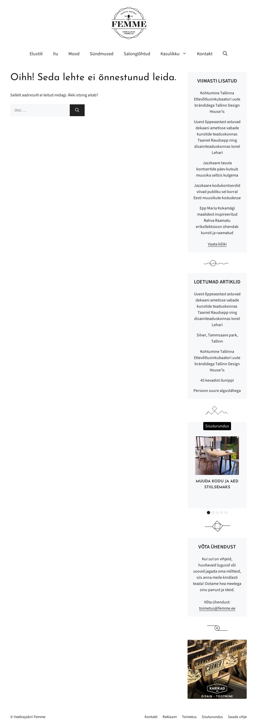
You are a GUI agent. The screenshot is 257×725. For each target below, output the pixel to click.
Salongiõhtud (137, 54)
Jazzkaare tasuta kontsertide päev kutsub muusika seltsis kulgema (217, 169)
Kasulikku (176, 54)
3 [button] (217, 512)
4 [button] (221, 512)
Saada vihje (237, 717)
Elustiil (36, 54)
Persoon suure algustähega (217, 390)
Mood (73, 54)
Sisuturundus (212, 717)
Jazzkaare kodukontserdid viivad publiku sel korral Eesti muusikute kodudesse (217, 192)
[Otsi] (77, 110)
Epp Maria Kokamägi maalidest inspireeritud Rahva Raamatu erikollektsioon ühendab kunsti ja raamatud (217, 220)
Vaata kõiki (217, 244)
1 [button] (208, 512)
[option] (217, 464)
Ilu (55, 54)
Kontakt (204, 54)
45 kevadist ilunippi (217, 380)
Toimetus (189, 717)
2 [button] (213, 512)
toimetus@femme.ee (217, 608)
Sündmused (101, 54)
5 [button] (226, 512)
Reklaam (170, 717)
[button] (225, 54)
